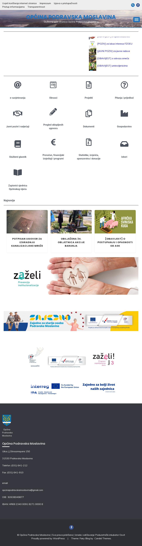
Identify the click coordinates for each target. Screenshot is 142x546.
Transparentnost (36, 6)
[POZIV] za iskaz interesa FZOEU (114, 44)
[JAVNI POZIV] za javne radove (113, 52)
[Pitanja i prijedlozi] (124, 85)
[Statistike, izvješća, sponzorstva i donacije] (88, 142)
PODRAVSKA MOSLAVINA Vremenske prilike (43, 48)
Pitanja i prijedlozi (124, 97)
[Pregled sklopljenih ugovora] (53, 111)
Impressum (45, 3)
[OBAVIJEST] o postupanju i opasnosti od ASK (115, 242)
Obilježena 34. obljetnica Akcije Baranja (71, 242)
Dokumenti (88, 126)
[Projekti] (88, 85)
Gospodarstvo (124, 126)
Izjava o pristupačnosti (65, 3)
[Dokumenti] (88, 113)
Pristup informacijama (13, 6)
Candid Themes (102, 538)
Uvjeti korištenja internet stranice (19, 3)
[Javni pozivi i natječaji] (17, 113)
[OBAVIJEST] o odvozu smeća (113, 59)
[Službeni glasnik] (17, 144)
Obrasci (53, 97)
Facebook (138, 5)
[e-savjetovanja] (17, 85)
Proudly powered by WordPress (48, 538)
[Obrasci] (53, 85)
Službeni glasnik (17, 156)
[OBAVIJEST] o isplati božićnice (113, 37)
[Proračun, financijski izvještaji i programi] (53, 142)
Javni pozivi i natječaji (17, 126)
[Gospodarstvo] (124, 113)
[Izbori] (124, 144)
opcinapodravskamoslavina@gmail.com (22, 490)
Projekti (89, 97)
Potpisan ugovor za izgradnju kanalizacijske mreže (27, 242)
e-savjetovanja (17, 97)
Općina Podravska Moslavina (71, 17)
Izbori (124, 156)
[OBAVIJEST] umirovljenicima (112, 66)
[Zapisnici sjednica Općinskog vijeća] (17, 172)
